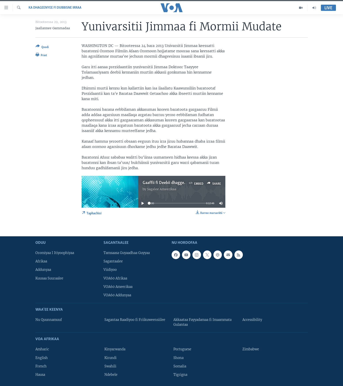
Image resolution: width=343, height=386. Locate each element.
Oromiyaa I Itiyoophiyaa (54, 253)
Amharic (42, 349)
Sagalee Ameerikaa (161, 189)
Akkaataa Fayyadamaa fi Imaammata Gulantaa (202, 322)
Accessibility (252, 320)
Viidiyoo (110, 270)
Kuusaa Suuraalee (49, 278)
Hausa (40, 375)
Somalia (179, 366)
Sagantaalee (113, 262)
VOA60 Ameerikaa (117, 287)
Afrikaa (41, 262)
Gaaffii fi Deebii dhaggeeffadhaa (171, 183)
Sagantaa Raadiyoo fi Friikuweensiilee (134, 320)
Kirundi (110, 358)
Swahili (110, 366)
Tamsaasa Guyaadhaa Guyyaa (126, 253)
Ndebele (110, 375)
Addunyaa (43, 270)
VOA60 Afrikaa (115, 278)
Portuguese (182, 349)
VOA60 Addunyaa (117, 295)
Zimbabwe (250, 349)
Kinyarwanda (114, 349)
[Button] (42, 47)
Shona (178, 358)
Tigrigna (180, 375)
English (41, 358)
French (41, 366)
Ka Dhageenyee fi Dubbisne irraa (55, 8)
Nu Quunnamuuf (48, 320)
